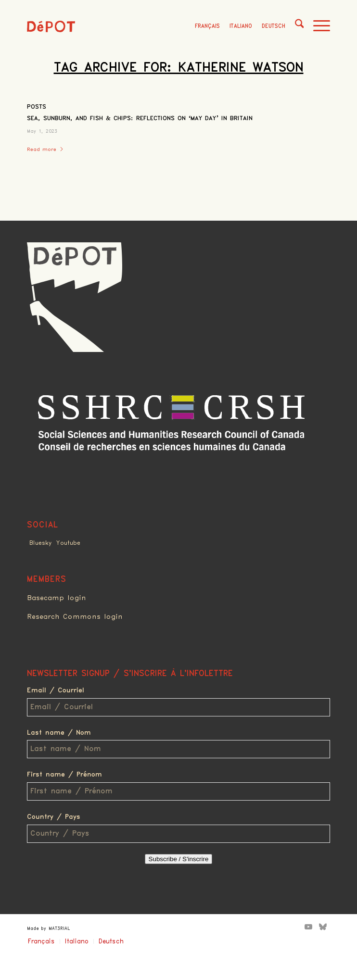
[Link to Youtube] (308, 926)
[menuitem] (294, 26)
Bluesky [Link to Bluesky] (40, 543)
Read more (45, 149)
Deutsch (273, 26)
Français (207, 26)
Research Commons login (75, 617)
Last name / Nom (59, 733)
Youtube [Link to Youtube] (68, 543)
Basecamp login (56, 598)
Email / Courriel (55, 690)
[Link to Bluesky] (323, 926)
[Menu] (317, 26)
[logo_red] (51, 26)
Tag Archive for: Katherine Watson (179, 67)
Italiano (241, 26)
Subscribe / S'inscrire (179, 859)
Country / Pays (53, 817)
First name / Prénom (64, 774)
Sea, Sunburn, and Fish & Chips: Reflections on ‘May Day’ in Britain (140, 118)
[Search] (294, 26)
